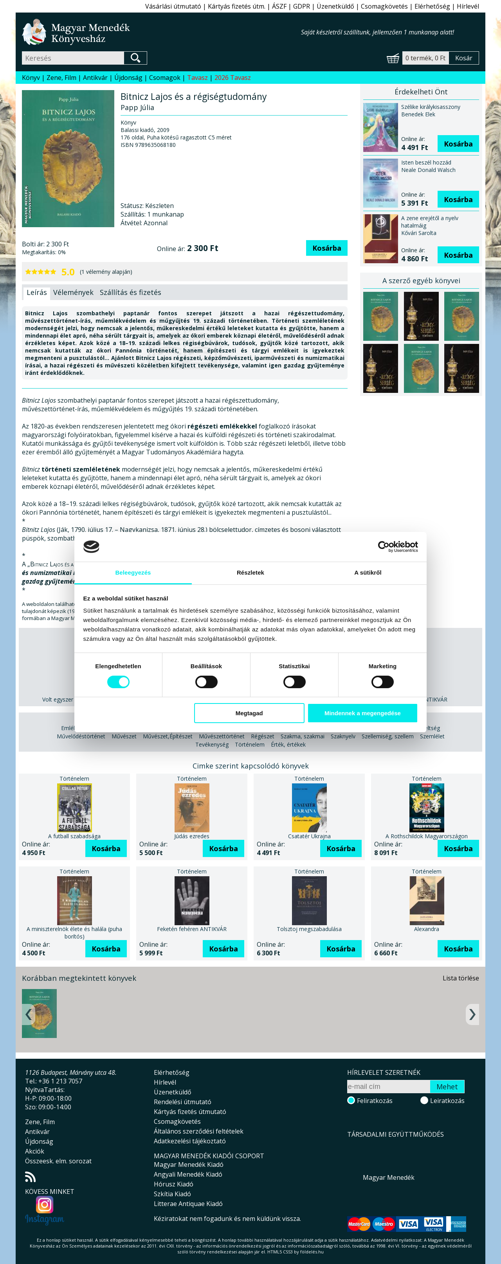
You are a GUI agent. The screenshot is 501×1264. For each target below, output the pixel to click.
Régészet (262, 736)
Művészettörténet (222, 736)
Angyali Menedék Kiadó (188, 1174)
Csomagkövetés (384, 6)
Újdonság (128, 77)
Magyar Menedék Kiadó (188, 1164)
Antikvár (95, 77)
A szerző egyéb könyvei (421, 280)
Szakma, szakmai (302, 736)
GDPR (301, 6)
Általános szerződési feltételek (198, 1131)
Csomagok (164, 77)
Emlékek (71, 728)
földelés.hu (312, 1252)
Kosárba (326, 248)
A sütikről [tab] (368, 572)
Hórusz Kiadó (173, 1184)
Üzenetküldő (335, 6)
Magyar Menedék (388, 1177)
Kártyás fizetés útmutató (190, 1111)
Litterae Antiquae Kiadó (188, 1203)
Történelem (250, 744)
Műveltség (426, 728)
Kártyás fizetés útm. (236, 6)
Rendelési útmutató (182, 1102)
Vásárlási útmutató (173, 6)
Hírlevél (468, 6)
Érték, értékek (288, 744)
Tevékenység (212, 744)
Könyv (31, 77)
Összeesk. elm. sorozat (58, 1161)
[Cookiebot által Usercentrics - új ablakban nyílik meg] (384, 547)
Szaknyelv (343, 736)
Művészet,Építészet (168, 736)
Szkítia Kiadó (172, 1194)
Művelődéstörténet (81, 736)
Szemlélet (432, 736)
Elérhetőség (432, 6)
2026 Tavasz (232, 77)
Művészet (124, 736)
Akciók (34, 1151)
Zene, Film (61, 77)
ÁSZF (279, 6)
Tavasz (197, 77)
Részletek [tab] (250, 572)
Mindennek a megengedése (362, 713)
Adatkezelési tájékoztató (190, 1141)
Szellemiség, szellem (388, 736)
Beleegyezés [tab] (133, 572)
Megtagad (249, 713)
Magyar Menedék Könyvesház (161, 32)
